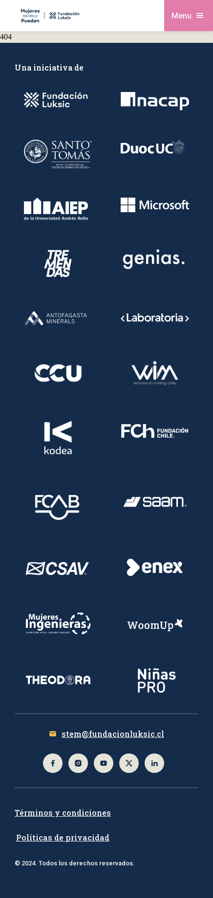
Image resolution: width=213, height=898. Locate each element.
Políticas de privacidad (62, 837)
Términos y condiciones (63, 812)
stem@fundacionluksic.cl (113, 734)
